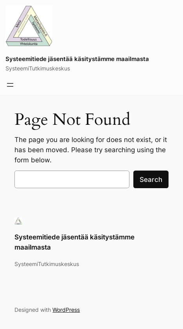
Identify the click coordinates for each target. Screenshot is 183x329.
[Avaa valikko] (10, 85)
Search (151, 179)
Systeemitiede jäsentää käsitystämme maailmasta (77, 59)
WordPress (66, 309)
